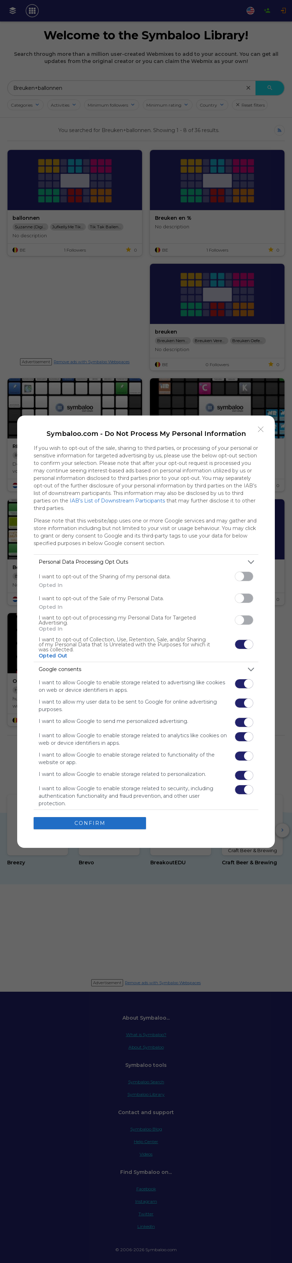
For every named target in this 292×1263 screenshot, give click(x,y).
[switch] (244, 576)
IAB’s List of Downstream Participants (117, 500)
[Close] (261, 429)
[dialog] (146, 632)
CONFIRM (90, 823)
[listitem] (146, 562)
